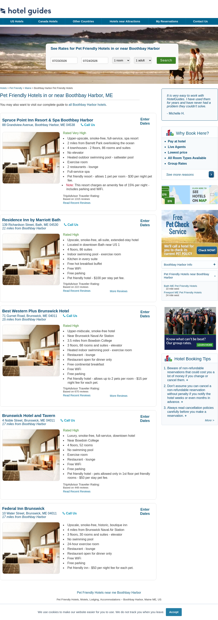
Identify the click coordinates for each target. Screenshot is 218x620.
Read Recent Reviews (77, 202)
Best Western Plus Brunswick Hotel (35, 311)
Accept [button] (174, 612)
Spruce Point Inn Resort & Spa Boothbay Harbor (47, 120)
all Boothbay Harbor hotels (87, 104)
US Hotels (16, 21)
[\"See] (211, 174)
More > (209, 420)
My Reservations (167, 21)
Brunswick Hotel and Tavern (28, 416)
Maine (28, 88)
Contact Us (200, 21)
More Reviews (118, 291)
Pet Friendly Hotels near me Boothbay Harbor (109, 592)
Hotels (3, 88)
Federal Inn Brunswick (23, 508)
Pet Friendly (16, 88)
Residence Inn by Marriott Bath (31, 220)
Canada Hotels (47, 21)
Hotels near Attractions (125, 21)
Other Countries (83, 21)
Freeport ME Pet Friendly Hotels (183, 292)
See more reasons (180, 174)
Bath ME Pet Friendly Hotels (180, 285)
